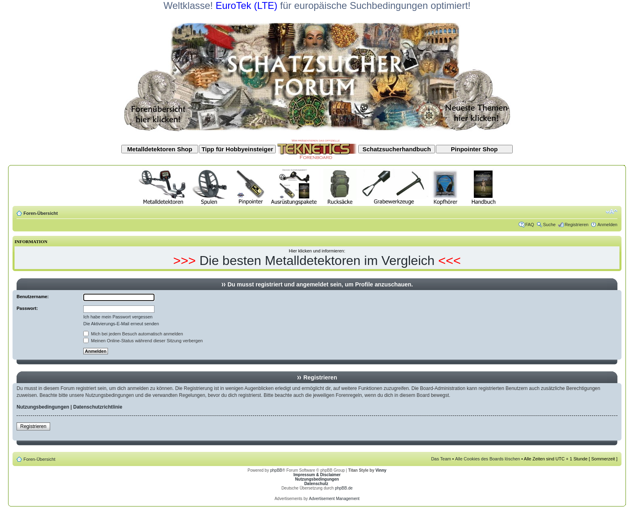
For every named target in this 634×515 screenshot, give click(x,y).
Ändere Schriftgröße (611, 211)
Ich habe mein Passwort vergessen (117, 316)
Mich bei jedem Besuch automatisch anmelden (133, 333)
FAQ (529, 224)
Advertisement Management (334, 498)
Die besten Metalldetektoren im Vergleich (317, 260)
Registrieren (576, 224)
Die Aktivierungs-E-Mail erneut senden (121, 323)
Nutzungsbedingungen (43, 407)
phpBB (276, 470)
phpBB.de (344, 488)
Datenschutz (316, 483)
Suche (549, 224)
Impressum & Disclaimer (317, 475)
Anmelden (607, 224)
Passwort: (27, 308)
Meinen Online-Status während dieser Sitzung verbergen (143, 340)
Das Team (441, 458)
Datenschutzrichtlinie (97, 407)
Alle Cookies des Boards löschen (487, 458)
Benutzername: (33, 296)
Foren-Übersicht (40, 213)
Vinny (381, 470)
